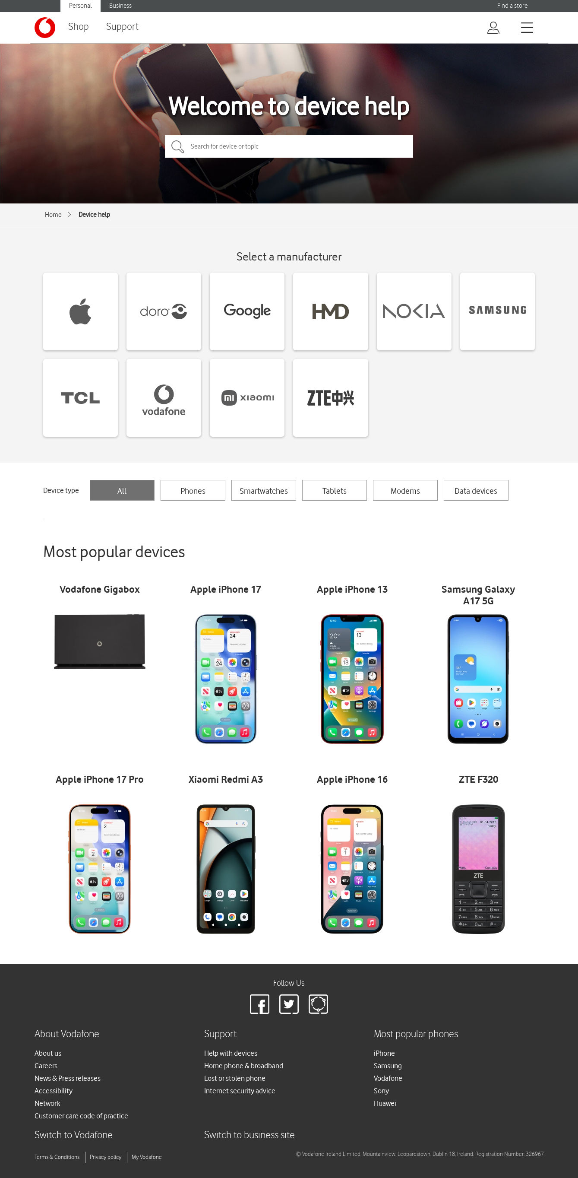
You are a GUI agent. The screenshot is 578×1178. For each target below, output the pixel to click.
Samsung (388, 1065)
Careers (46, 1065)
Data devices (476, 490)
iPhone (384, 1053)
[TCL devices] (80, 398)
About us (48, 1053)
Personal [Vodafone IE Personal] (80, 6)
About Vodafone (67, 1034)
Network (47, 1103)
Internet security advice (239, 1090)
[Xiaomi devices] (247, 398)
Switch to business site (249, 1135)
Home (53, 215)
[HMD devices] (330, 311)
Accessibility (54, 1090)
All (121, 490)
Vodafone (388, 1078)
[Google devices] (247, 311)
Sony (381, 1090)
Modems (405, 490)
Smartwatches (264, 490)
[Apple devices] (80, 311)
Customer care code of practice (81, 1115)
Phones (192, 490)
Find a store (512, 6)
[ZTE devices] (330, 398)
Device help (94, 215)
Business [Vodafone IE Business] (120, 6)
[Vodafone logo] (45, 27)
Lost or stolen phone (234, 1078)
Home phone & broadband (243, 1065)
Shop (78, 27)
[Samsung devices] (497, 311)
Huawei (385, 1103)
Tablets (334, 490)
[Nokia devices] (414, 311)
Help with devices (230, 1053)
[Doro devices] (163, 311)
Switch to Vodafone (74, 1135)
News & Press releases (68, 1078)
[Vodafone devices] (163, 398)
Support (122, 27)
